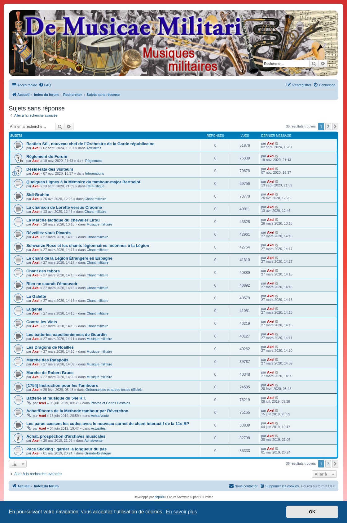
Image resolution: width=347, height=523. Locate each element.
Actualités (93, 148)
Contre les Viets (41, 322)
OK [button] (312, 511)
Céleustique (95, 186)
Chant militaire (95, 199)
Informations (94, 173)
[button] (335, 126)
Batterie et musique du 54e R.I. (56, 398)
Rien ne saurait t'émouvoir (51, 283)
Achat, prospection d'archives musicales (65, 436)
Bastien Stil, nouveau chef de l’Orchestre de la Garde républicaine (90, 143)
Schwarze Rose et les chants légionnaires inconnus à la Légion (87, 245)
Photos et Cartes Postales (110, 403)
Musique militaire (99, 224)
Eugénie (34, 309)
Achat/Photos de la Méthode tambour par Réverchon (77, 411)
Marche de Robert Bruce (49, 372)
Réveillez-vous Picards (48, 232)
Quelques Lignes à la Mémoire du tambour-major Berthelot (83, 182)
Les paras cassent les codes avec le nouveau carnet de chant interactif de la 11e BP (107, 423)
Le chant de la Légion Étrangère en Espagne (69, 258)
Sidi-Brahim (37, 194)
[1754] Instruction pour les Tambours (62, 385)
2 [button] (328, 126)
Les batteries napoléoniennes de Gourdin (66, 334)
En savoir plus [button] (181, 511)
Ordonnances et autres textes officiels (114, 389)
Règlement (93, 161)
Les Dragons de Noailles (50, 347)
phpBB (159, 497)
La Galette (36, 296)
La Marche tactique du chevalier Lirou (63, 220)
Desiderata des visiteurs (49, 169)
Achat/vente (100, 416)
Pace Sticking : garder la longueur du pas (66, 449)
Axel (35, 148)
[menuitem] (45, 85)
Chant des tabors (43, 271)
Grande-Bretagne (98, 453)
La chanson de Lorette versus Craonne (64, 207)
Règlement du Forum (46, 156)
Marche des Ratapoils (47, 360)
